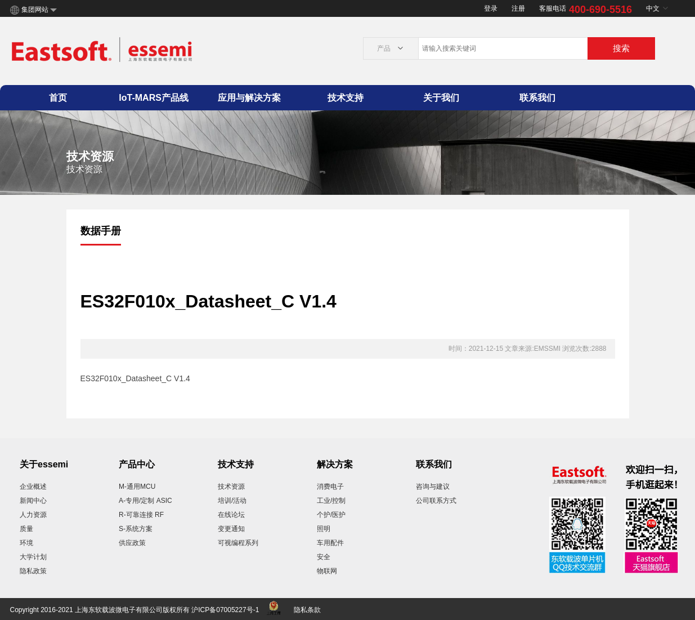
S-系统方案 (136, 529)
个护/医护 (331, 515)
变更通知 (231, 529)
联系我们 (537, 97)
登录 (490, 8)
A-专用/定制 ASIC (145, 501)
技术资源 (231, 486)
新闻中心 (33, 501)
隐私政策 (33, 571)
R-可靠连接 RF (141, 515)
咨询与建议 (433, 486)
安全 (323, 557)
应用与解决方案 (249, 97)
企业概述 (33, 486)
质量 (26, 529)
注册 (518, 8)
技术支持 (346, 97)
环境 (26, 543)
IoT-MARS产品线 (154, 97)
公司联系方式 (436, 501)
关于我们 (441, 97)
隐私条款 (307, 610)
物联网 (327, 571)
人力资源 (33, 515)
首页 (58, 97)
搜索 (621, 48)
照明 (323, 529)
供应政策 (132, 543)
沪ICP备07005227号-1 (225, 610)
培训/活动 (232, 501)
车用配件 (330, 543)
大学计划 (33, 557)
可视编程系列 (238, 543)
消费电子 (330, 486)
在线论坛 (231, 515)
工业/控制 (331, 501)
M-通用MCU (137, 486)
